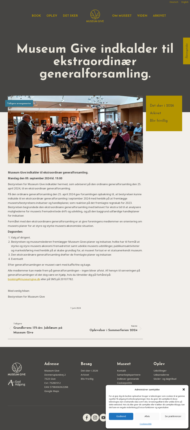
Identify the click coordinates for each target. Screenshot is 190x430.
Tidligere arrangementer (19, 104)
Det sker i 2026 (162, 106)
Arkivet (155, 113)
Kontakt (121, 370)
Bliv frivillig (159, 121)
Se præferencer (173, 416)
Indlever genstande (128, 378)
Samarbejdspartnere (128, 374)
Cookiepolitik (145, 424)
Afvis (147, 416)
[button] (183, 389)
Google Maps (51, 391)
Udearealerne (161, 374)
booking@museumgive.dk (24, 279)
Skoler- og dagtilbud (165, 378)
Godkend (121, 416)
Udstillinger (160, 370)
